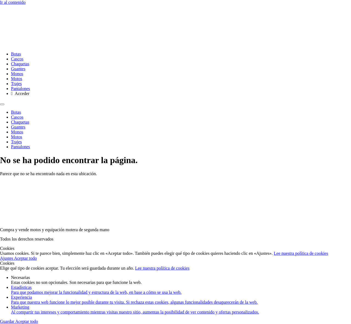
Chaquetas (20, 64)
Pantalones (20, 88)
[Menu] (2, 104)
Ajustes (7, 258)
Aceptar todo (25, 258)
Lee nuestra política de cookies (301, 253)
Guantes (18, 68)
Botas (16, 54)
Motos (16, 78)
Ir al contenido (13, 2)
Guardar (7, 321)
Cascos (17, 59)
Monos (17, 73)
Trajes (16, 83)
